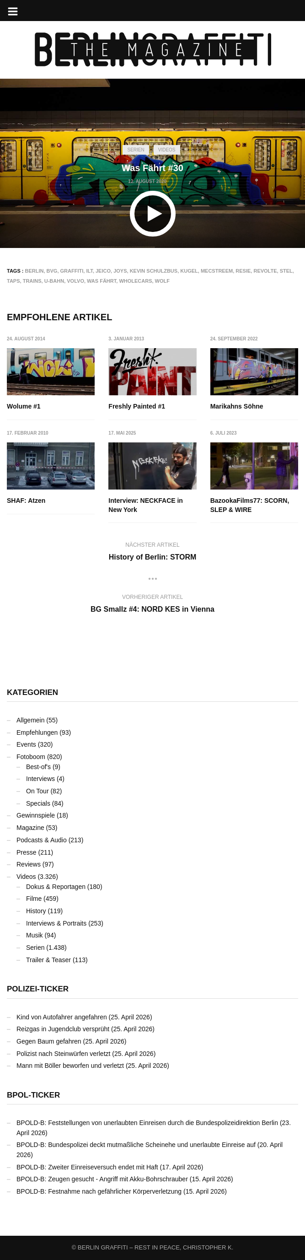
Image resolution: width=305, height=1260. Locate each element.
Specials (38, 803)
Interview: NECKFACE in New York (145, 505)
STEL (286, 271)
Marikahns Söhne (236, 406)
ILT (89, 271)
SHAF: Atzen (26, 500)
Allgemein (30, 720)
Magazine (30, 827)
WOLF (162, 281)
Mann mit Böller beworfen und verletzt (70, 1065)
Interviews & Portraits (56, 923)
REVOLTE (265, 271)
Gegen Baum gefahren (48, 1041)
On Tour (37, 791)
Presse (26, 852)
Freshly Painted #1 (136, 406)
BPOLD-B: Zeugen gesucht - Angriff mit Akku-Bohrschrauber (102, 1179)
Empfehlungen (37, 732)
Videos (167, 149)
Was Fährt (101, 281)
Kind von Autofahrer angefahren (61, 1017)
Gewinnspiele (35, 815)
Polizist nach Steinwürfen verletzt (63, 1053)
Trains (32, 281)
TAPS (13, 281)
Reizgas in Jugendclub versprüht (62, 1029)
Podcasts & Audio (41, 840)
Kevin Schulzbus (154, 271)
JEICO (103, 271)
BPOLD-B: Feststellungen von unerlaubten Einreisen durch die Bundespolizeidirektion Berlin (147, 1122)
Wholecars (135, 281)
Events (26, 744)
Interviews (40, 778)
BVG (52, 271)
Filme (34, 898)
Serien (135, 149)
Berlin (34, 271)
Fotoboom (30, 756)
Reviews (28, 864)
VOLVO (75, 281)
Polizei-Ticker (38, 989)
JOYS (120, 271)
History (36, 911)
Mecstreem (217, 271)
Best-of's (38, 766)
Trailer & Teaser (48, 960)
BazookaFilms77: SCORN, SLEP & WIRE (249, 505)
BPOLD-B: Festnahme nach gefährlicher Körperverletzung (99, 1191)
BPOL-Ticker (33, 1095)
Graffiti (72, 271)
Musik (34, 935)
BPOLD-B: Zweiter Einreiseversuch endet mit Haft (87, 1167)
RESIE (243, 271)
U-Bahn (54, 281)
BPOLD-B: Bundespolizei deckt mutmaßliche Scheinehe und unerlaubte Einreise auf (136, 1144)
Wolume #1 (24, 406)
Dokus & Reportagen (56, 886)
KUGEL (189, 271)
